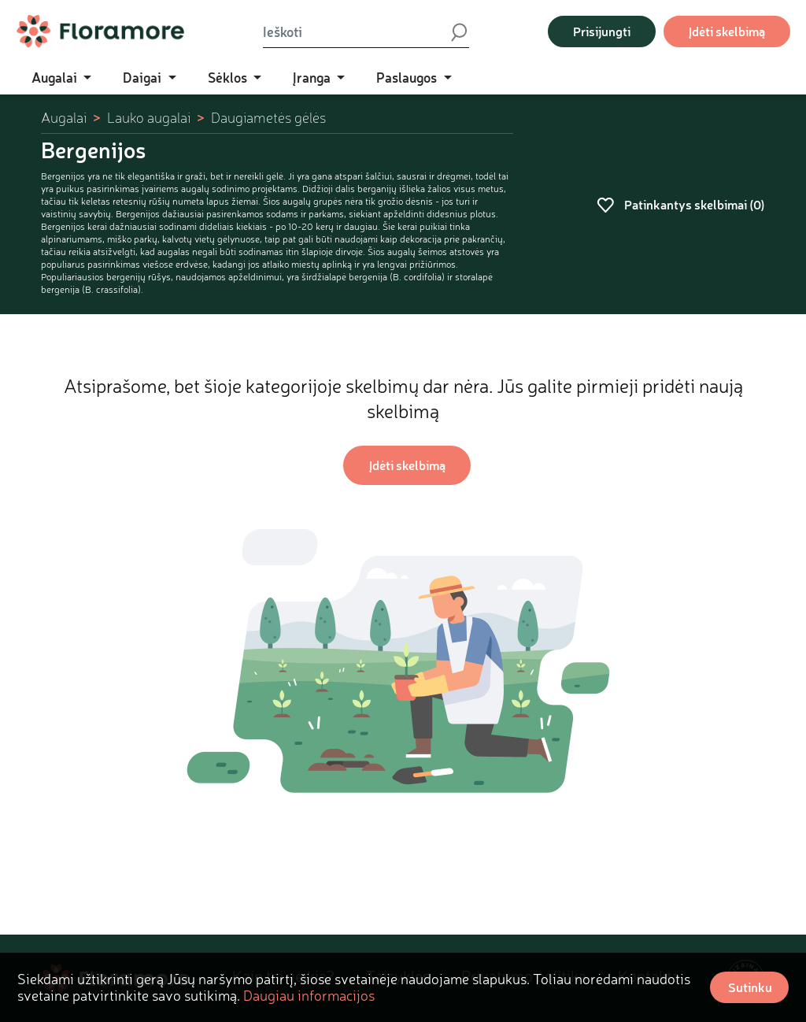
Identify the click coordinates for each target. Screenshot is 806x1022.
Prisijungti (601, 31)
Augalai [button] (55, 77)
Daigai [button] (144, 77)
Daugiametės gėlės (268, 117)
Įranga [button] (313, 77)
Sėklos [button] (229, 77)
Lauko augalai (148, 117)
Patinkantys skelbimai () (681, 204)
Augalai (64, 117)
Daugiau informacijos (309, 995)
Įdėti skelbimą (727, 31)
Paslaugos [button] (408, 77)
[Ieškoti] (356, 31)
